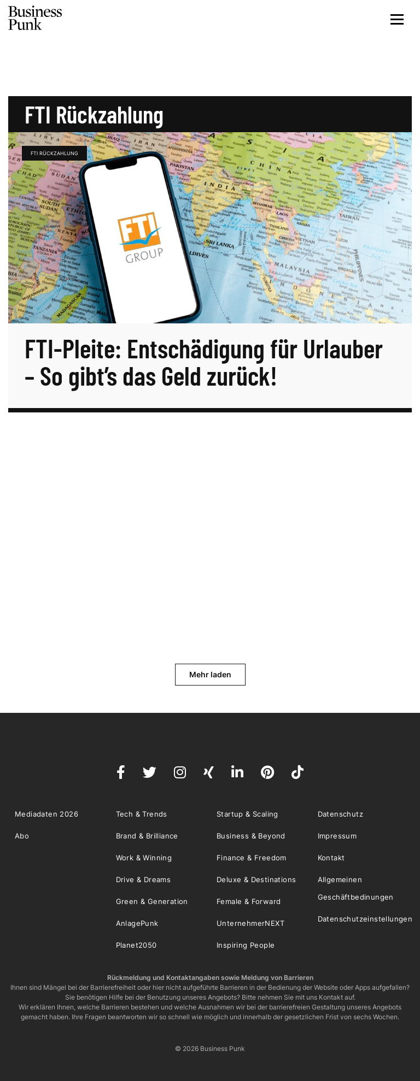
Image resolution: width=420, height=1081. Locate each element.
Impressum (337, 835)
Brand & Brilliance (147, 835)
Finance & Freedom (252, 857)
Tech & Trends (141, 814)
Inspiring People (246, 945)
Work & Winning (144, 857)
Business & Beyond (251, 835)
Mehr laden (210, 674)
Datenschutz (340, 814)
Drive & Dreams (143, 879)
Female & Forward (249, 901)
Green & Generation (152, 901)
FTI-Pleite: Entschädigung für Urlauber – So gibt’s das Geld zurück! (204, 361)
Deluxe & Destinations (256, 879)
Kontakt (331, 857)
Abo (22, 835)
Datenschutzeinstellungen (365, 918)
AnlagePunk (137, 923)
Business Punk (35, 18)
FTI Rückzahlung (54, 153)
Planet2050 (136, 945)
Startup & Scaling (247, 814)
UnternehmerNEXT (250, 923)
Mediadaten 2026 (46, 814)
